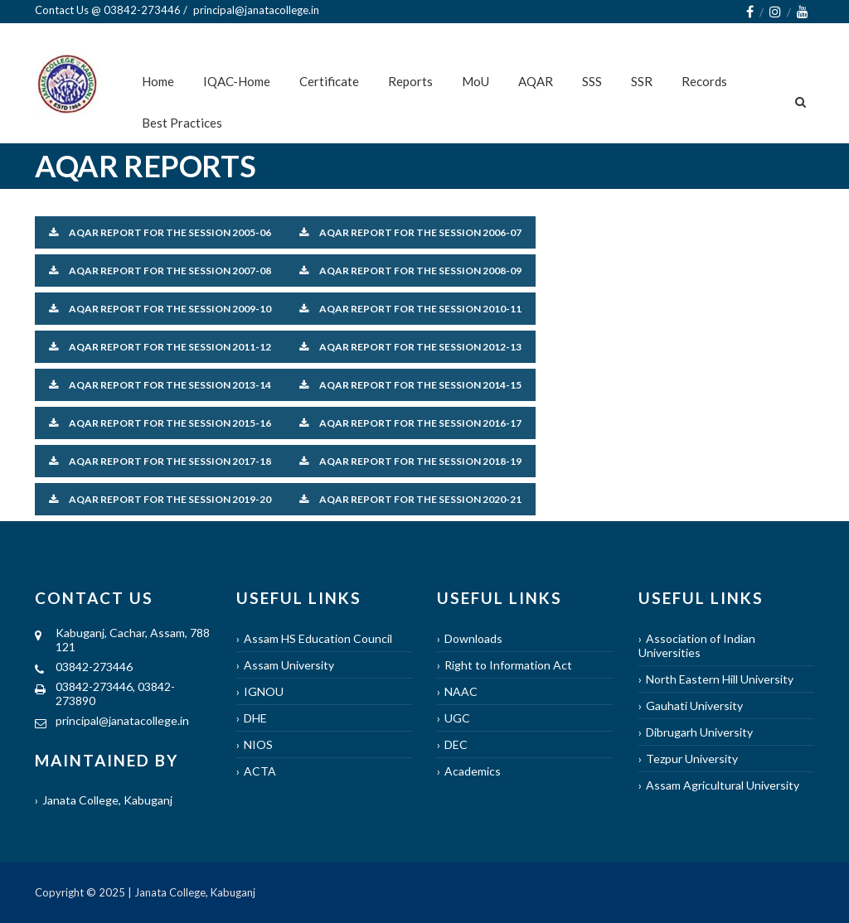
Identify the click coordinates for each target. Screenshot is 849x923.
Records (704, 81)
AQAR (535, 81)
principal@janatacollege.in (122, 720)
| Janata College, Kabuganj (190, 892)
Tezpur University (692, 758)
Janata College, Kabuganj (107, 800)
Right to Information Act (508, 665)
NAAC (461, 691)
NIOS (258, 744)
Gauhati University (694, 705)
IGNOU (264, 691)
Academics (472, 771)
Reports (410, 81)
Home (158, 81)
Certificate (329, 81)
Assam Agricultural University (722, 785)
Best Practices (182, 122)
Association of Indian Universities (696, 645)
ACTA (260, 771)
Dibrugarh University (699, 732)
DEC (456, 744)
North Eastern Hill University (719, 679)
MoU (475, 81)
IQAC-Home (236, 81)
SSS (592, 81)
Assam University (289, 665)
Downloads (473, 638)
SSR (642, 81)
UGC (457, 718)
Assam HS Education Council (318, 638)
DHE (255, 718)
